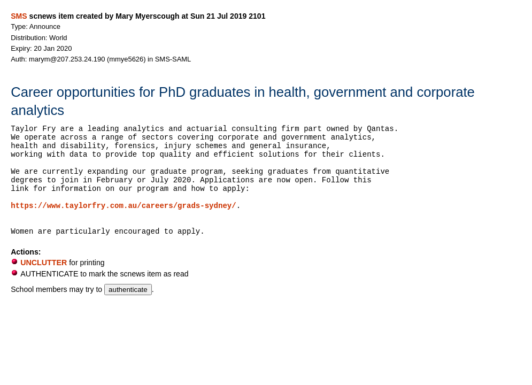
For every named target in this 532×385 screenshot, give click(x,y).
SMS (19, 16)
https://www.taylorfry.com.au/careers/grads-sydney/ (123, 206)
